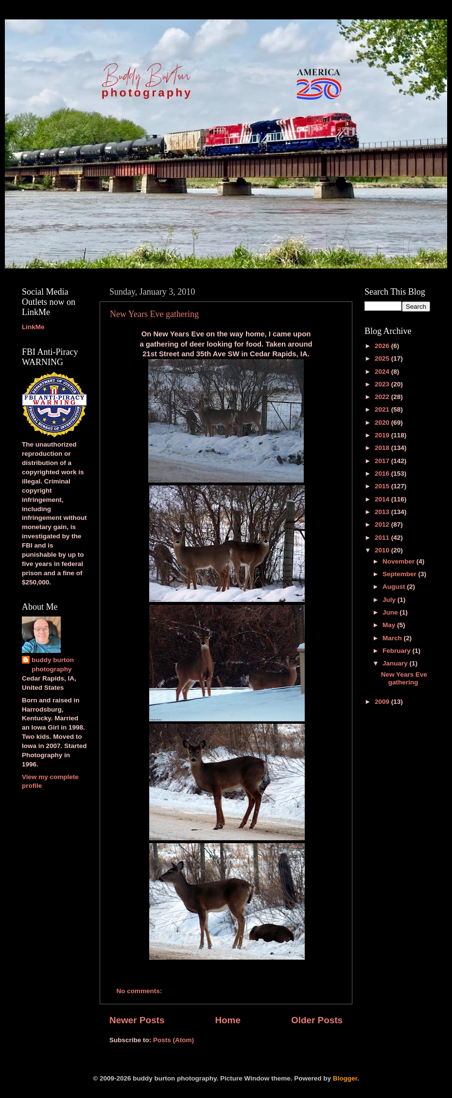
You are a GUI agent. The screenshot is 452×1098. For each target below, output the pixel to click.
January (396, 663)
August (394, 586)
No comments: (140, 991)
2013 (383, 512)
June (391, 612)
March (393, 638)
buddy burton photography (53, 664)
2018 (383, 447)
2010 (383, 550)
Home (227, 1020)
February (397, 650)
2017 (383, 461)
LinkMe (33, 327)
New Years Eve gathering (154, 314)
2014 (383, 499)
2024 (383, 371)
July (390, 599)
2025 (383, 358)
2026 (383, 345)
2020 (383, 422)
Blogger (345, 1078)
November (399, 561)
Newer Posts (136, 1020)
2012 (383, 524)
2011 (383, 537)
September (400, 574)
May (389, 625)
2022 (383, 396)
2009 (383, 701)
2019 (383, 435)
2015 (383, 486)
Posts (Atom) (173, 1040)
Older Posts (317, 1020)
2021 (383, 409)
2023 (383, 384)
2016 (383, 473)
